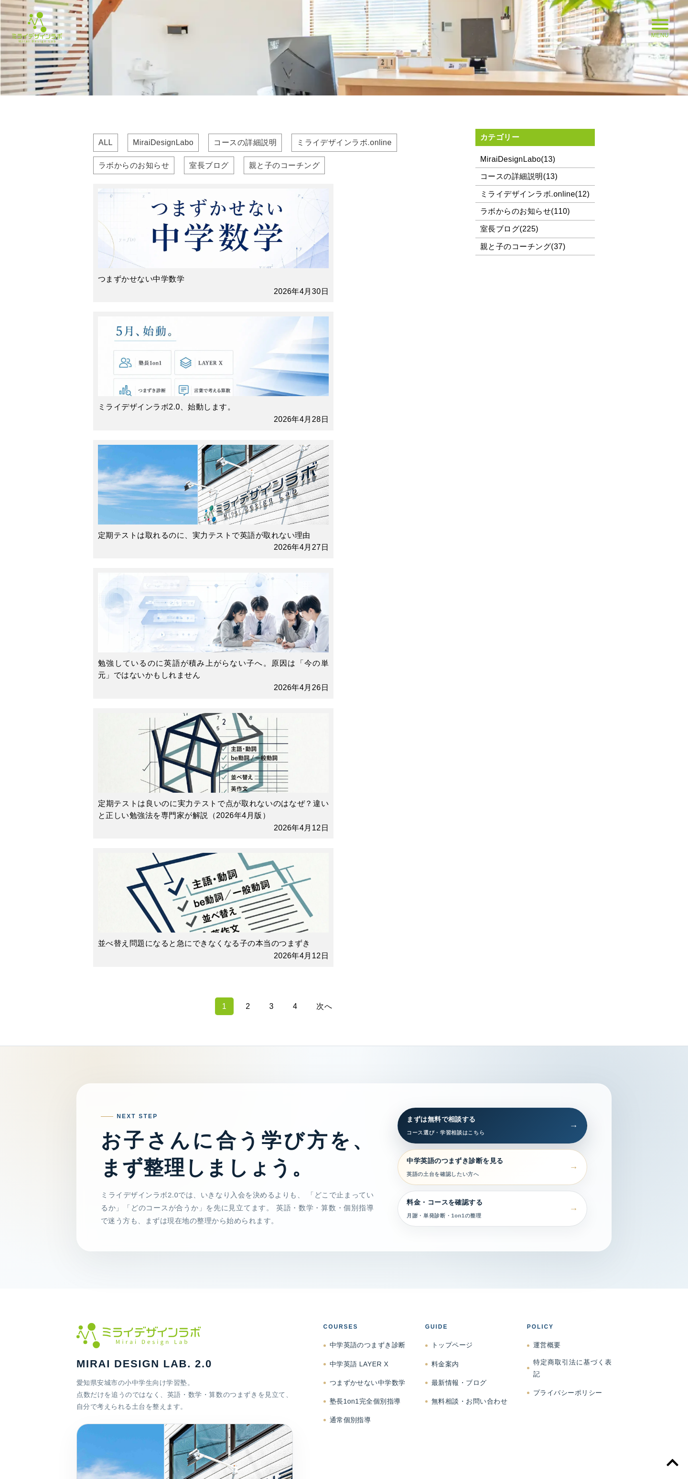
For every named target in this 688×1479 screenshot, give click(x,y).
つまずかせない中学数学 (368, 1011)
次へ (324, 634)
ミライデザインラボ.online (344, 142)
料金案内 (445, 992)
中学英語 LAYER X (359, 992)
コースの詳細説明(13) (519, 176)
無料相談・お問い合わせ (469, 1029)
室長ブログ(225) (509, 229)
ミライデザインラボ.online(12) (535, 194)
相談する (153, 1242)
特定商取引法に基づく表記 (572, 996)
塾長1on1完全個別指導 (365, 1029)
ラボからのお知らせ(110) (525, 211)
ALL (105, 142)
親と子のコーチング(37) (523, 246)
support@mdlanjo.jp (213, 1218)
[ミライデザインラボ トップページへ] (184, 964)
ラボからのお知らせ (133, 165)
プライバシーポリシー (567, 1021)
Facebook (201, 1242)
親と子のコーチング (284, 165)
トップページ (452, 973)
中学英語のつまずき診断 (368, 973)
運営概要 (547, 973)
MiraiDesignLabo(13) (518, 159)
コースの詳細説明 (245, 142)
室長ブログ (208, 165)
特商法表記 (488, 1460)
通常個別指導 (350, 1048)
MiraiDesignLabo (163, 142)
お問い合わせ (594, 1460)
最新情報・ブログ (459, 1011)
